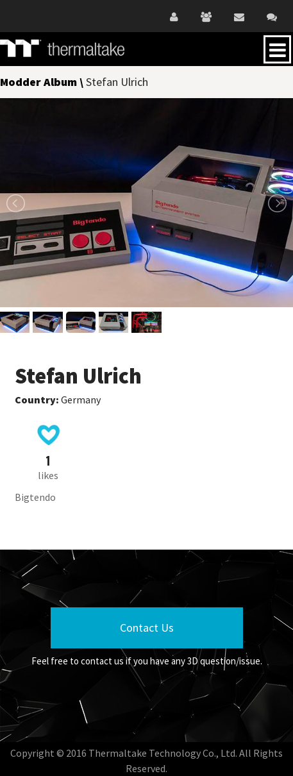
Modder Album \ (43, 81)
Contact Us (147, 627)
